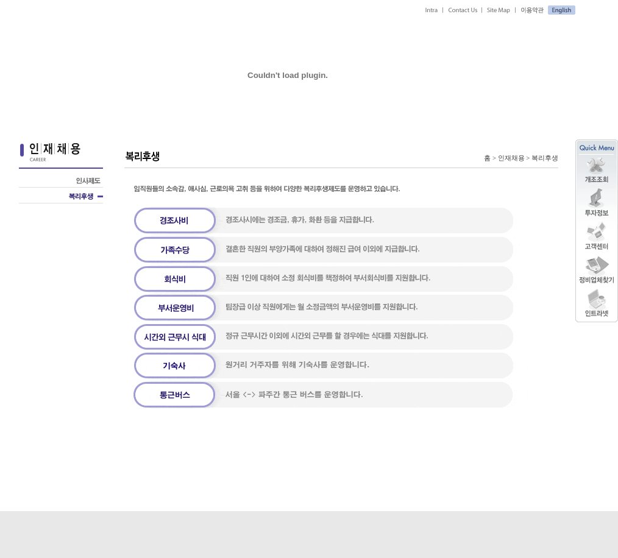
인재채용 (511, 158)
